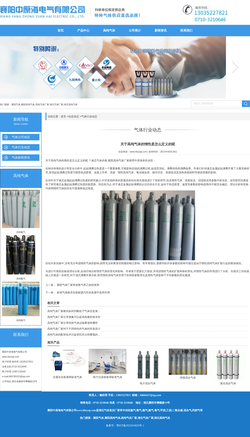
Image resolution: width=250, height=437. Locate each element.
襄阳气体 (15, 104)
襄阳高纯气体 (28, 104)
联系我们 (186, 30)
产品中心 (83, 30)
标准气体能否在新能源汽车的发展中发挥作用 (83, 292)
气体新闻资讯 (21, 157)
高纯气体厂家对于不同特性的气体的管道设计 (73, 328)
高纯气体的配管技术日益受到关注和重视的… (73, 334)
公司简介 (135, 30)
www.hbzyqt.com (10, 356)
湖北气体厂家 (56, 104)
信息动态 (73, 116)
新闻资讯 (161, 30)
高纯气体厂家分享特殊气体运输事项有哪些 (72, 322)
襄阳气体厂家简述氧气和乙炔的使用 (77, 284)
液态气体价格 (99, 160)
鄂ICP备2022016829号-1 (130, 425)
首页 (61, 30)
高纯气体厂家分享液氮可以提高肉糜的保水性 (73, 316)
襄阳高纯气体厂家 (118, 160)
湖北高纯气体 (70, 104)
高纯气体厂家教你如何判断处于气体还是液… (73, 311)
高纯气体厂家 (42, 104)
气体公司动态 (21, 137)
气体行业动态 (21, 147)
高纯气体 (109, 30)
